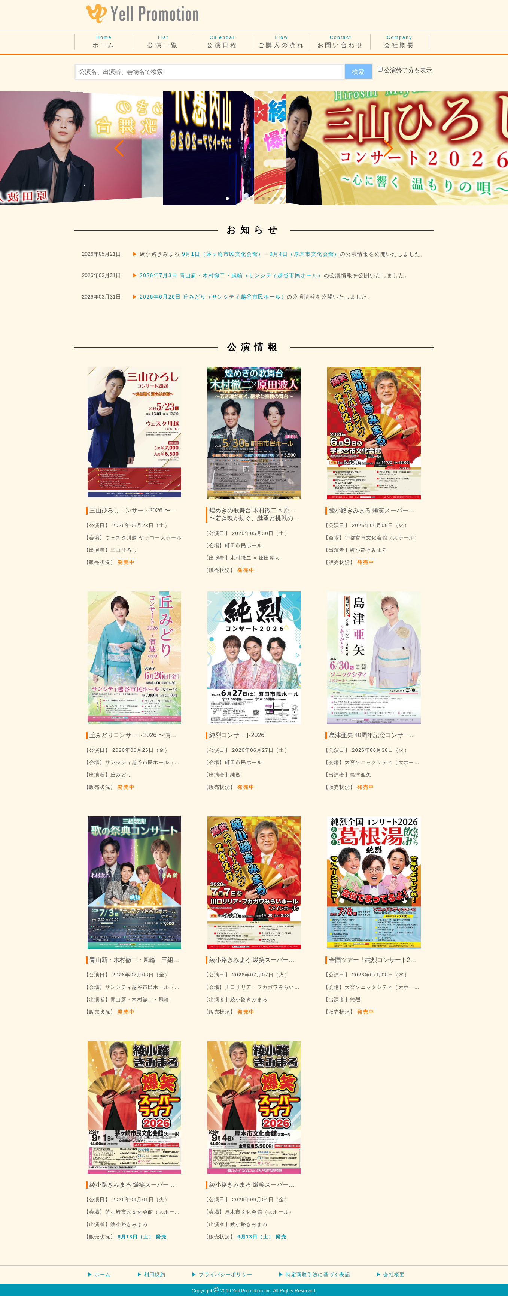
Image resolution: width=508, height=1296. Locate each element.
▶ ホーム (99, 1274)
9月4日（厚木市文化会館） (305, 254)
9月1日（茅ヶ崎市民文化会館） (223, 254)
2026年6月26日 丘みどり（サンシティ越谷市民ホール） (213, 297)
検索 (358, 72)
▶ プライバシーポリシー (222, 1274)
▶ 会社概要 (390, 1274)
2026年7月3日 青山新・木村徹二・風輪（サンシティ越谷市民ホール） (232, 275)
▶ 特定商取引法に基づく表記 (314, 1274)
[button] (119, 148)
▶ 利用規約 (151, 1274)
